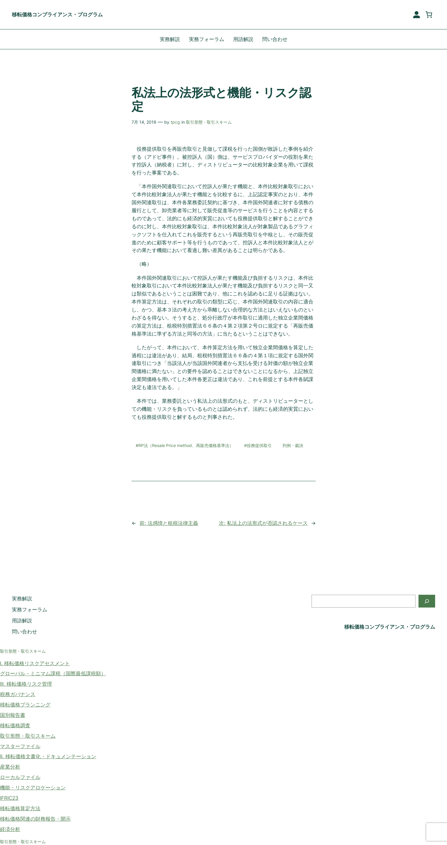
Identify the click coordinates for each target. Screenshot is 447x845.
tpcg (175, 122)
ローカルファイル (20, 777)
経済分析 (10, 829)
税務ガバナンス (17, 694)
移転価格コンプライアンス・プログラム (57, 15)
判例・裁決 (292, 445)
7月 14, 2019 (144, 122)
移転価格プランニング (25, 705)
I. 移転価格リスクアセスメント (35, 663)
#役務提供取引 (258, 445)
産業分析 (10, 767)
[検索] (426, 601)
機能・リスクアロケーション (33, 788)
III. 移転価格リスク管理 (26, 684)
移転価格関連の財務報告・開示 (35, 819)
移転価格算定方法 (20, 808)
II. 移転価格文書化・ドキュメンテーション (48, 756)
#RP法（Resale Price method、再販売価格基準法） (184, 445)
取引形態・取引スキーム (209, 122)
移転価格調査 (15, 725)
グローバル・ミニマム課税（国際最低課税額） (53, 673)
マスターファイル (20, 746)
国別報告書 (12, 715)
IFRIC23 (9, 798)
